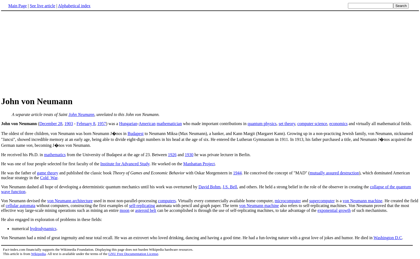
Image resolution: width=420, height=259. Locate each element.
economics (338, 123)
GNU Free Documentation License (133, 254)
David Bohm (209, 187)
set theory (287, 123)
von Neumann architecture (70, 200)
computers (167, 200)
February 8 (86, 123)
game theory (47, 173)
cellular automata (20, 205)
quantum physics (262, 123)
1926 (172, 154)
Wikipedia (38, 254)
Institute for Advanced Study (124, 164)
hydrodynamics (43, 228)
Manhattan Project (199, 164)
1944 (237, 173)
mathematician (169, 123)
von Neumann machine (362, 200)
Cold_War (48, 177)
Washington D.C (388, 237)
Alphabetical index (74, 5)
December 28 (50, 123)
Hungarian (128, 123)
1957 (102, 123)
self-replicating (142, 205)
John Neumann (81, 114)
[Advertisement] (46, 53)
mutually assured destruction (334, 173)
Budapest (136, 133)
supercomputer (322, 200)
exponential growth (334, 210)
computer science (312, 123)
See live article (42, 5)
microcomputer (288, 200)
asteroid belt (145, 210)
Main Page (17, 5)
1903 (68, 123)
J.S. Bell (230, 187)
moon (124, 210)
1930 (189, 154)
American (147, 123)
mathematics (55, 154)
